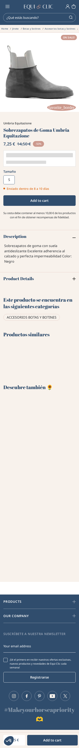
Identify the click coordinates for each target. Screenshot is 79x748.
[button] (9, 741)
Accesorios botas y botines (31, 317)
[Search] (39, 17)
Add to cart (39, 200)
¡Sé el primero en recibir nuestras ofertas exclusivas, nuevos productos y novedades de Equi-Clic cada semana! (40, 663)
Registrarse (39, 677)
